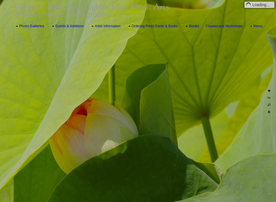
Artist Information (105, 26)
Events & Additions (67, 26)
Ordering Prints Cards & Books (152, 26)
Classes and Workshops (224, 26)
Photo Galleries (29, 26)
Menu (256, 26)
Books (191, 26)
